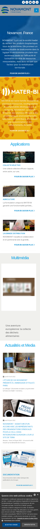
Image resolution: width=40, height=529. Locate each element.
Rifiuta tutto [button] (29, 525)
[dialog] (20, 510)
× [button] (37, 495)
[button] (20, 520)
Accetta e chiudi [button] (11, 525)
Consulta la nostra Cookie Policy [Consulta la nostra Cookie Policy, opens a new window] (27, 518)
